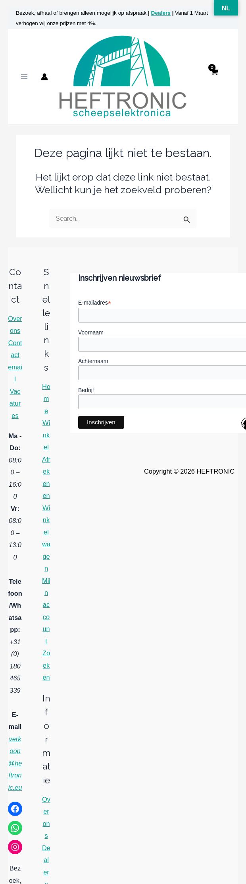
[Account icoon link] (44, 79)
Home (46, 403)
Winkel (46, 439)
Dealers (161, 13)
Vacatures (15, 408)
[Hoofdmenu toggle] (24, 78)
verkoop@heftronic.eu (15, 767)
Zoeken (46, 670)
